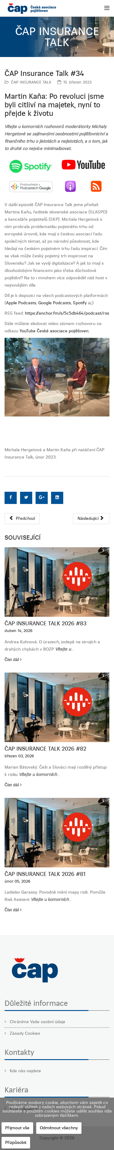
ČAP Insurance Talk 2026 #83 (45, 623)
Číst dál (13, 659)
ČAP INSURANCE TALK (31, 82)
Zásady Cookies (24, 1033)
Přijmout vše (17, 1127)
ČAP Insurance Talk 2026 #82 (45, 748)
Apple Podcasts (21, 302)
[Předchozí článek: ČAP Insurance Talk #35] (22, 518)
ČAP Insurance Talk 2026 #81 (45, 874)
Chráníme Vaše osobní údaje (37, 1021)
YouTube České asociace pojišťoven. (54, 331)
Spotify (80, 302)
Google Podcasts (54, 302)
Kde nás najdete (25, 1070)
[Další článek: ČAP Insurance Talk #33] (91, 518)
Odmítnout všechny (59, 1127)
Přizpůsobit (15, 1142)
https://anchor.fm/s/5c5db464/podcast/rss (67, 313)
